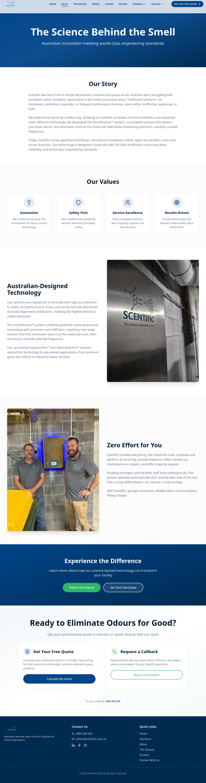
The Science (79, 3)
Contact (109, 3)
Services (157, 3)
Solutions (139, 3)
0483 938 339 (113, 701)
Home (52, 3)
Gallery (96, 3)
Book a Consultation (146, 675)
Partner (123, 3)
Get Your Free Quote (123, 587)
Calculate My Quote (59, 679)
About (64, 3)
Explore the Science (81, 587)
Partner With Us (149, 760)
